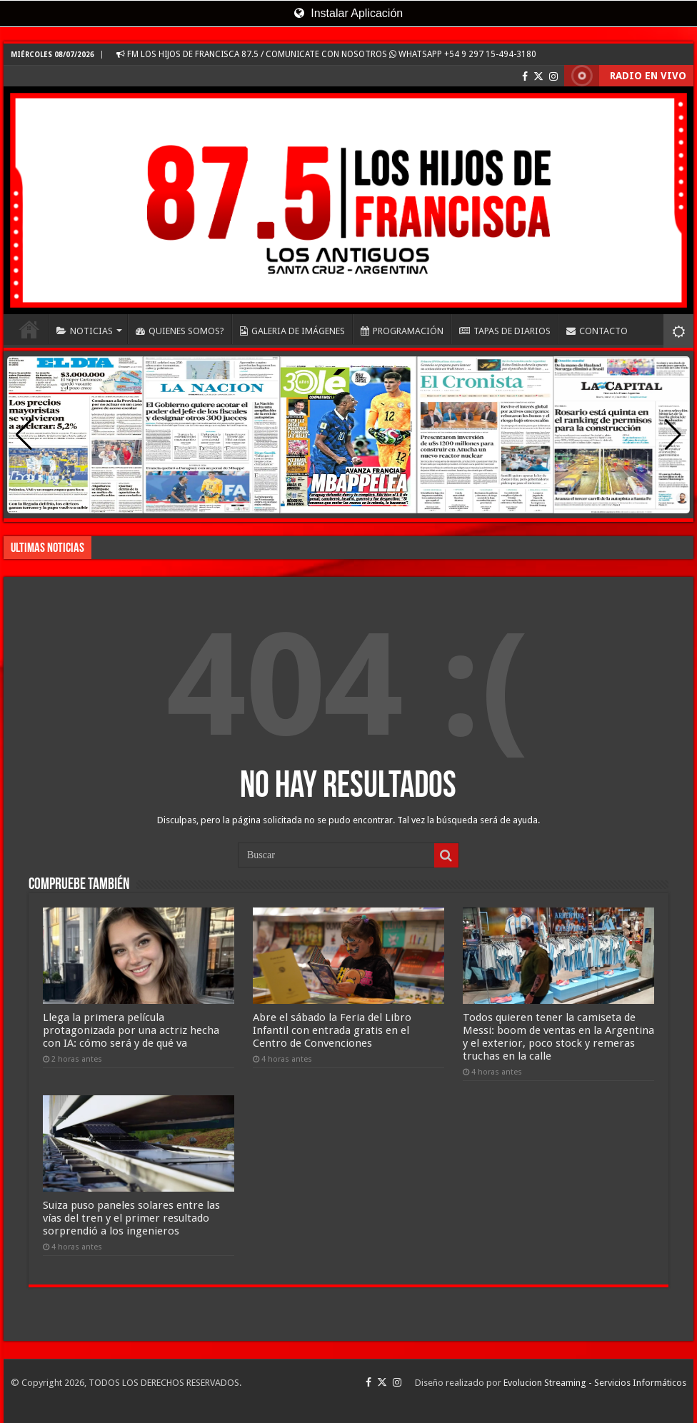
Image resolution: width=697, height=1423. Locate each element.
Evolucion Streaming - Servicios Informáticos (594, 1382)
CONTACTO (597, 331)
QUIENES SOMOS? (180, 331)
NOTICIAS (84, 331)
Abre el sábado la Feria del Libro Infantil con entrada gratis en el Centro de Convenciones (332, 1030)
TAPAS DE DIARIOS (505, 331)
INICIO (29, 329)
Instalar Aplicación (348, 13)
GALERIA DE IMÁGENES (292, 331)
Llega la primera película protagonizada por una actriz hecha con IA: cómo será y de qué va (131, 1030)
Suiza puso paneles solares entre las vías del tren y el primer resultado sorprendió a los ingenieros (131, 1218)
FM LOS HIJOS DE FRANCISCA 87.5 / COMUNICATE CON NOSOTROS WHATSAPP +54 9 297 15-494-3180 (326, 54)
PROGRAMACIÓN (402, 331)
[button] (673, 435)
